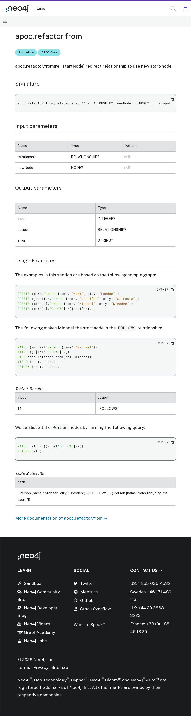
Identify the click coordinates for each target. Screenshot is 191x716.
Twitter (87, 583)
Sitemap (59, 667)
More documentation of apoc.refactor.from (59, 518)
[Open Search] (174, 9)
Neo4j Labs (35, 640)
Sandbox (32, 583)
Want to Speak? (89, 624)
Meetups (89, 591)
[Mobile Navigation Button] (185, 9)
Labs (41, 8)
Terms (23, 667)
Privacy (41, 667)
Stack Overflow (95, 608)
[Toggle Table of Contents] (5, 21)
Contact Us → (146, 570)
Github (87, 600)
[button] (173, 9)
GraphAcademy (39, 632)
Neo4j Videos (37, 623)
